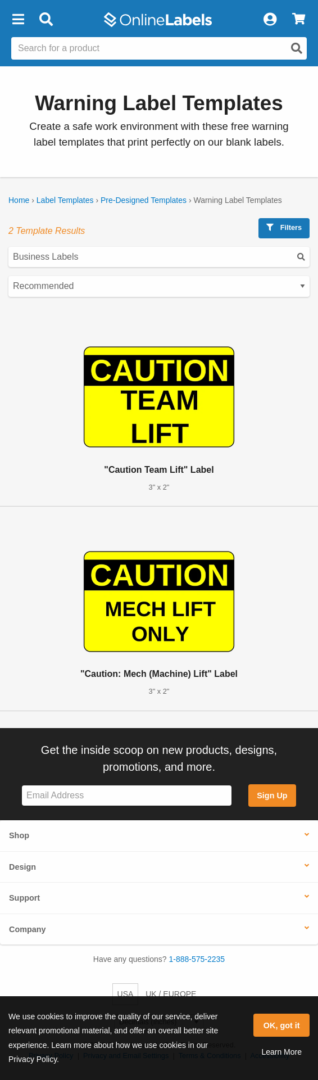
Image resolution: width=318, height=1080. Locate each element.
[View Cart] (299, 19)
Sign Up (272, 795)
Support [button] (24, 897)
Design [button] (22, 866)
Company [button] (27, 929)
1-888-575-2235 (197, 959)
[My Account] (270, 19)
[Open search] (297, 48)
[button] (17, 19)
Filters (284, 227)
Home (18, 200)
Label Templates (65, 200)
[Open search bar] (45, 19)
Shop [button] (19, 835)
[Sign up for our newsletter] (126, 795)
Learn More (281, 1051)
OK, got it (282, 1025)
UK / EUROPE (171, 993)
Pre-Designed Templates (144, 200)
